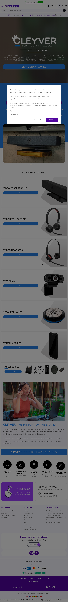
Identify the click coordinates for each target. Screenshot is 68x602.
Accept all (51, 119)
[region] (34, 104)
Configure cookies (37, 119)
